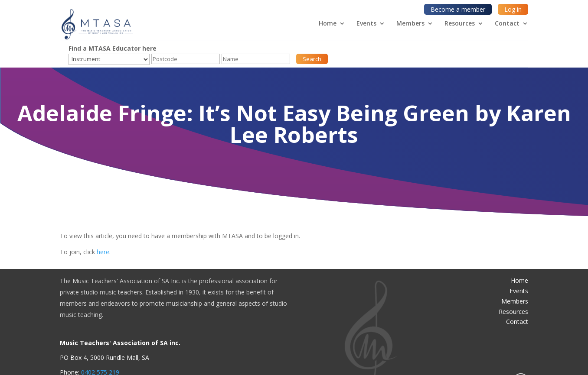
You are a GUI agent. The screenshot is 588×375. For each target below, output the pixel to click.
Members (410, 23)
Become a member (458, 9)
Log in (513, 9)
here (103, 252)
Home (327, 23)
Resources (459, 23)
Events (366, 23)
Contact (507, 23)
